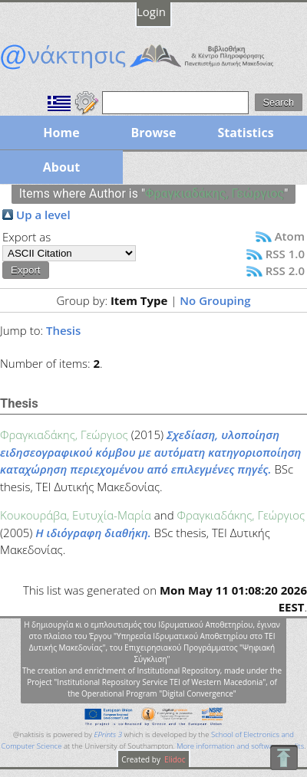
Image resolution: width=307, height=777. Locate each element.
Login (151, 11)
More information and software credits (240, 746)
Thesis (63, 330)
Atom (290, 236)
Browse (153, 132)
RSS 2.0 (285, 270)
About (62, 167)
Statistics (245, 132)
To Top (283, 757)
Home (61, 132)
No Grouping (215, 300)
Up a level (43, 214)
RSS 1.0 (285, 253)
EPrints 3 (108, 734)
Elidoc (174, 759)
